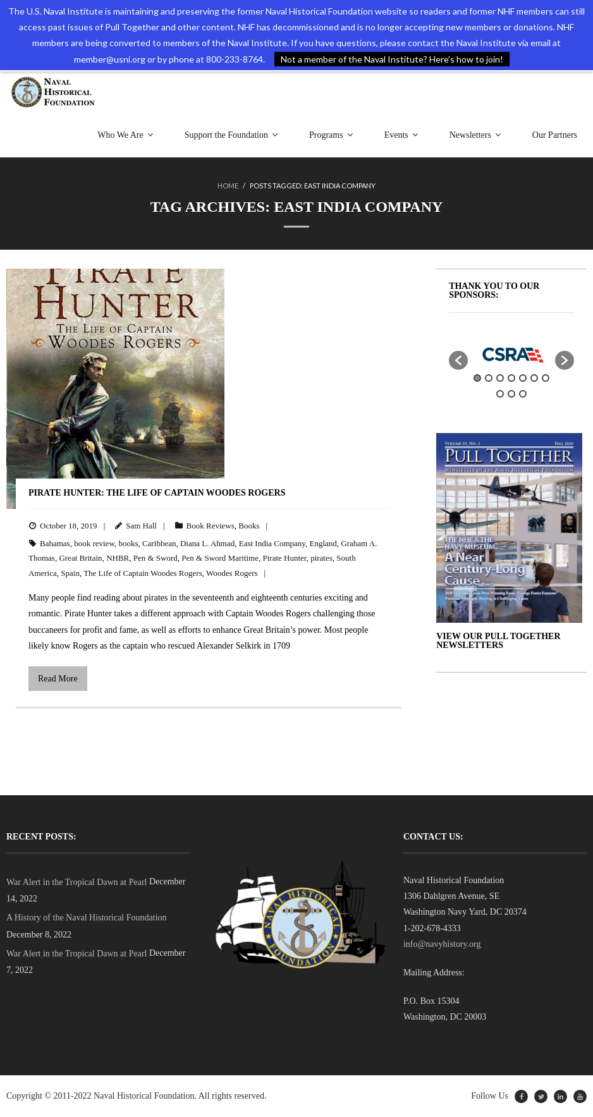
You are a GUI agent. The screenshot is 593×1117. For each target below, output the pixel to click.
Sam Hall (141, 525)
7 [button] (545, 378)
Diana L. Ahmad (207, 543)
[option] (511, 354)
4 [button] (511, 378)
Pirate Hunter (285, 558)
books (128, 543)
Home (227, 185)
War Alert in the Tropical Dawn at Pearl (76, 882)
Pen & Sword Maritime (220, 558)
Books (248, 525)
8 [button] (500, 394)
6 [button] (534, 378)
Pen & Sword (155, 558)
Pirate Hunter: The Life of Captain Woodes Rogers (156, 492)
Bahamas (55, 543)
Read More (58, 678)
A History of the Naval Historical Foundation (86, 917)
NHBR (117, 558)
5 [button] (523, 378)
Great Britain (80, 558)
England (323, 543)
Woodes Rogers (232, 573)
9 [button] (511, 394)
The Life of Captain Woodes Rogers (142, 573)
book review (94, 543)
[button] (458, 360)
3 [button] (500, 378)
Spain (70, 573)
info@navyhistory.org (442, 944)
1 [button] (477, 378)
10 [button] (523, 394)
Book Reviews (210, 525)
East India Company (272, 543)
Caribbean (159, 543)
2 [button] (488, 378)
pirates (321, 558)
